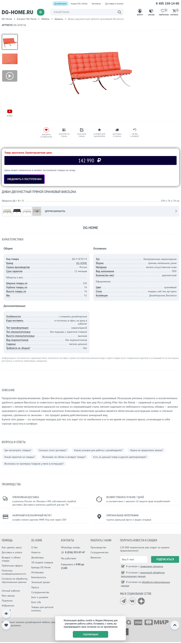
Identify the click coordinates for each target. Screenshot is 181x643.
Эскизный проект (40, 582)
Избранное (8, 605)
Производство (98, 547)
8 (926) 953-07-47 (73, 552)
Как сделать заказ (12, 547)
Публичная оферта (12, 565)
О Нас (34, 547)
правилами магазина (151, 566)
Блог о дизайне (39, 597)
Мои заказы (8, 595)
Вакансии (95, 557)
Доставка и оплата (114, 3)
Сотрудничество (40, 592)
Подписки (7, 600)
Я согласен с (144, 566)
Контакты (96, 3)
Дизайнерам (60, 3)
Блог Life (36, 602)
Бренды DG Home (41, 567)
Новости (35, 552)
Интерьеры (37, 572)
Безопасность (38, 577)
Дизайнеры (37, 557)
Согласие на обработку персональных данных (14, 580)
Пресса (35, 587)
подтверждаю (90, 634)
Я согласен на (145, 583)
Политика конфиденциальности (14, 572)
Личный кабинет (11, 590)
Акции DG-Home (79, 3)
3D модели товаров (42, 562)
